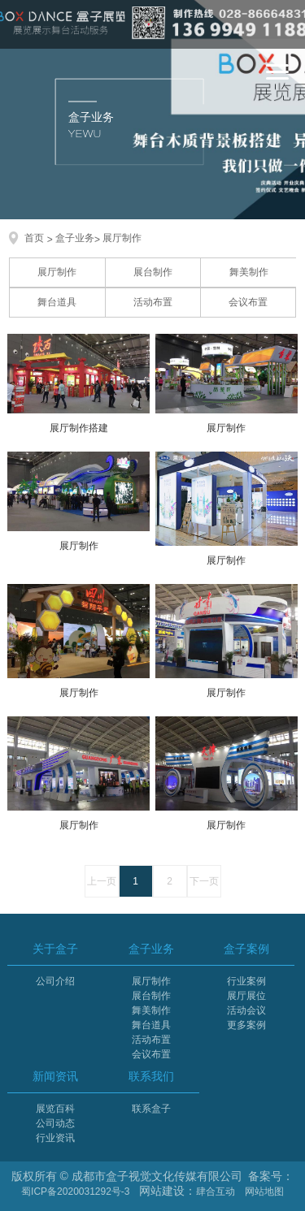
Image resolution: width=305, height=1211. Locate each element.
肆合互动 (215, 1191)
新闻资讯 (55, 1076)
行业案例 (246, 981)
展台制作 (152, 272)
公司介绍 (55, 981)
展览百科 (55, 1108)
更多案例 (246, 1025)
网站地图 (264, 1191)
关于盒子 (55, 948)
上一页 (101, 881)
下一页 (204, 881)
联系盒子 (151, 1108)
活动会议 (246, 1010)
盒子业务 (74, 238)
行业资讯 (55, 1138)
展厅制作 (122, 238)
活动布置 (152, 302)
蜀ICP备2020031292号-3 (75, 1191)
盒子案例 (246, 948)
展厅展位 (246, 995)
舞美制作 (248, 272)
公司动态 (55, 1123)
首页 (34, 238)
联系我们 (151, 1076)
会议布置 (248, 302)
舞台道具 (56, 302)
